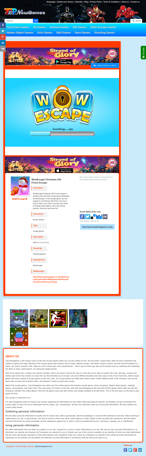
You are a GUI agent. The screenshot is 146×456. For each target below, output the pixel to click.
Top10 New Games (18, 27)
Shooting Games (104, 32)
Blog (86, 2)
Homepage (51, 2)
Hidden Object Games (20, 32)
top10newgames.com (43, 446)
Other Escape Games (103, 27)
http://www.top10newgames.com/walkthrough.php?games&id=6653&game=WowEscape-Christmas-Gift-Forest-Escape (51, 279)
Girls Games (44, 32)
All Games (39, 27)
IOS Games (80, 27)
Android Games (59, 27)
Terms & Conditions (112, 2)
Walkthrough (20, 199)
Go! (36, 21)
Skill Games (63, 32)
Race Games (82, 32)
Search (138, 21)
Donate (143, 52)
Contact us (135, 2)
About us (125, 2)
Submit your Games (65, 2)
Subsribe (78, 2)
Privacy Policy (96, 2)
